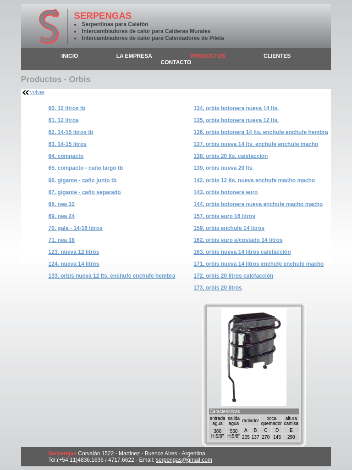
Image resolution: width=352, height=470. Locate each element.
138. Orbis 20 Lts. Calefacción (230, 156)
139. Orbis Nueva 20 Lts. (223, 168)
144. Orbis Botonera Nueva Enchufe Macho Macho (258, 204)
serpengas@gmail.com (184, 460)
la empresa (134, 56)
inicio (69, 56)
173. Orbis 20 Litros (217, 288)
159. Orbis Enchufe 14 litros (228, 228)
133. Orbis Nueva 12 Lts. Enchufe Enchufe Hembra (112, 276)
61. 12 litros (64, 120)
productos (207, 56)
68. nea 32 (62, 204)
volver (37, 92)
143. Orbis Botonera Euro (225, 192)
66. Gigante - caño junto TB (83, 180)
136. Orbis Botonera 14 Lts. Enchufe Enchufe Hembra (260, 132)
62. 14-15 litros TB (71, 132)
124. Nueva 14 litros (74, 264)
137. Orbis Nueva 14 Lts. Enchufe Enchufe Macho (255, 144)
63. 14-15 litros (68, 144)
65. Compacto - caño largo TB (86, 168)
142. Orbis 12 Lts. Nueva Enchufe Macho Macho (254, 180)
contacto (176, 62)
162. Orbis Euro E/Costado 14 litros (237, 240)
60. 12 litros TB (67, 108)
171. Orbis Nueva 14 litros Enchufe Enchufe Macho (258, 264)
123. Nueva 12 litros (74, 252)
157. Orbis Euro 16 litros (224, 216)
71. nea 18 (62, 240)
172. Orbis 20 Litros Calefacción (233, 276)
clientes (277, 56)
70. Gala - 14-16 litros (76, 228)
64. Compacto (66, 156)
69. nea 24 (62, 216)
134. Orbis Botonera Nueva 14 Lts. (236, 108)
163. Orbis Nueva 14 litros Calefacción (242, 252)
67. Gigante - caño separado (85, 192)
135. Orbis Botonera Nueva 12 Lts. (236, 120)
